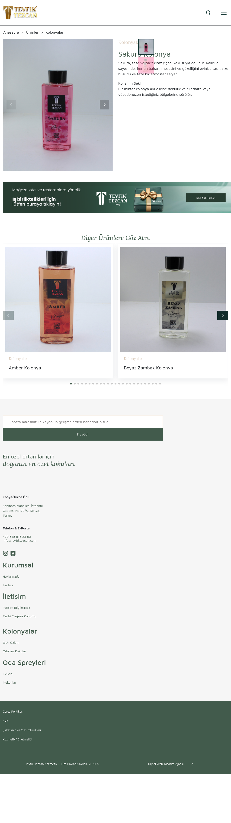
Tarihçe (8, 585)
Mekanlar (9, 682)
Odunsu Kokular (14, 651)
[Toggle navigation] (223, 12)
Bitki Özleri (11, 642)
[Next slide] (104, 104)
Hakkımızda (11, 576)
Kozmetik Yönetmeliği (17, 739)
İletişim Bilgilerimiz (16, 607)
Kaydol (82, 434)
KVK (5, 721)
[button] (71, 383)
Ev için (8, 674)
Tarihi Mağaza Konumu (19, 616)
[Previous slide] (11, 104)
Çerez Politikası (13, 711)
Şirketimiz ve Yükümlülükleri (22, 730)
